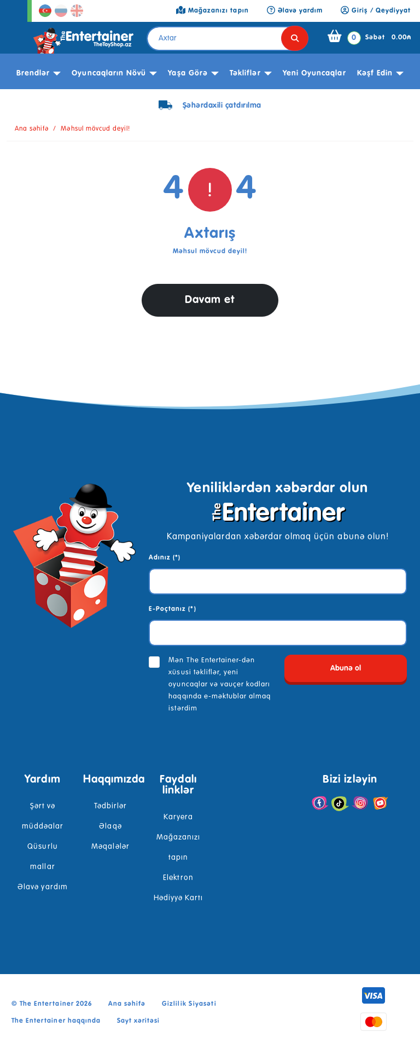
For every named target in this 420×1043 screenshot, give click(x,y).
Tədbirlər (110, 806)
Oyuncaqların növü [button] (109, 73)
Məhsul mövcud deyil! (95, 129)
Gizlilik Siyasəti (189, 1004)
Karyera (178, 817)
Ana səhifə (32, 129)
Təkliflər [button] (245, 73)
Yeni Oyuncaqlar (314, 73)
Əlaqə (110, 826)
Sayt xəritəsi (138, 1021)
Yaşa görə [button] (187, 73)
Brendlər (33, 73)
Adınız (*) (164, 558)
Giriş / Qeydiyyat (376, 11)
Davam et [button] (210, 300)
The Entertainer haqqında (56, 1021)
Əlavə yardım (42, 887)
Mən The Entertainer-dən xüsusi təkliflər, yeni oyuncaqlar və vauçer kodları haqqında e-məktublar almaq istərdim (219, 684)
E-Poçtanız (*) (172, 609)
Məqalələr (110, 846)
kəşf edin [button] (375, 73)
